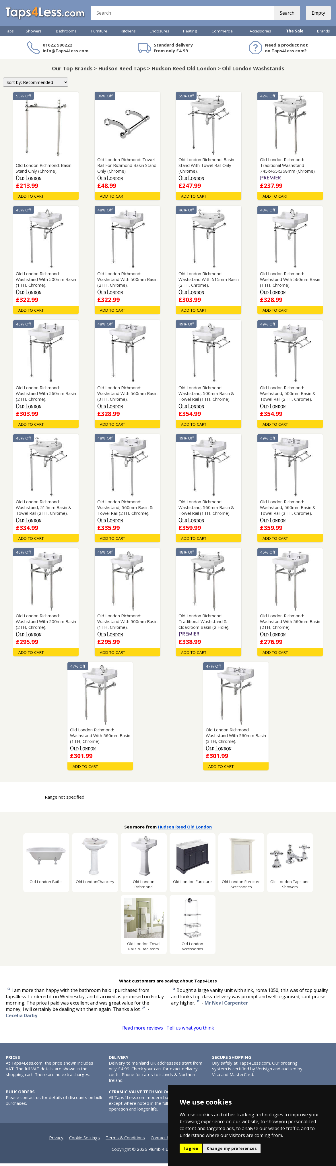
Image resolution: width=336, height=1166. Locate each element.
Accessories (260, 33)
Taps (9, 33)
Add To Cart (31, 198)
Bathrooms (66, 33)
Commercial (222, 33)
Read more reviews (142, 1030)
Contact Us (161, 1140)
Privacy (56, 1140)
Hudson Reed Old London (185, 829)
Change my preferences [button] (232, 1148)
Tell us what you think (190, 1030)
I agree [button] (191, 1148)
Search (286, 14)
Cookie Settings (84, 1140)
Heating (190, 33)
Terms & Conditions (125, 1140)
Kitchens (128, 33)
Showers (34, 33)
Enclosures (159, 33)
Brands (323, 33)
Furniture (99, 33)
